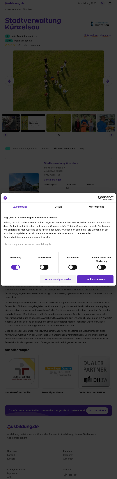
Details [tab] (58, 206)
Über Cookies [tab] (96, 206)
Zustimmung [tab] (20, 206)
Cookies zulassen (95, 279)
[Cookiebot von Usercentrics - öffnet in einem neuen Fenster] (100, 198)
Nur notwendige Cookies (57, 279)
